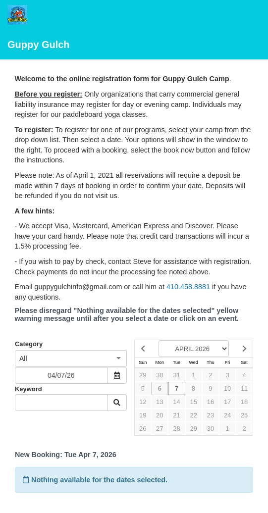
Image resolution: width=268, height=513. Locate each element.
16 (210, 402)
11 (244, 388)
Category (29, 344)
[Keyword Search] (61, 402)
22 (193, 415)
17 (227, 402)
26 (142, 428)
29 (142, 375)
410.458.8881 (188, 287)
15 (193, 402)
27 (159, 428)
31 (176, 375)
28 (176, 428)
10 (227, 388)
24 (227, 415)
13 (159, 402)
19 (142, 415)
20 (159, 415)
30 (159, 375)
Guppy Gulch (38, 27)
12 (142, 402)
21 (176, 415)
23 (210, 415)
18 (244, 402)
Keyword (28, 389)
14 (176, 402)
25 (244, 415)
